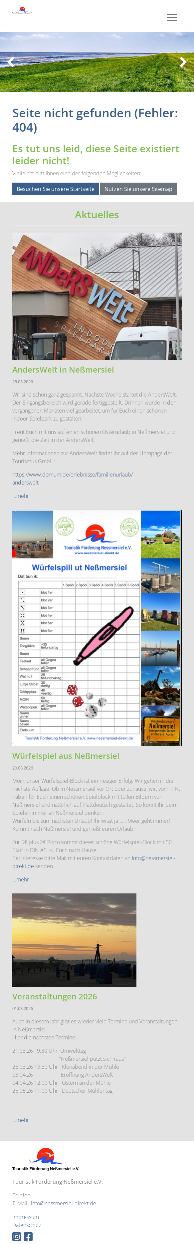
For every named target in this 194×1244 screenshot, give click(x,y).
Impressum (25, 1217)
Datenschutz (26, 1225)
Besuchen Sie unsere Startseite (56, 189)
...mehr (20, 496)
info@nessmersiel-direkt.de (63, 1203)
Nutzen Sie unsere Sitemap (138, 189)
